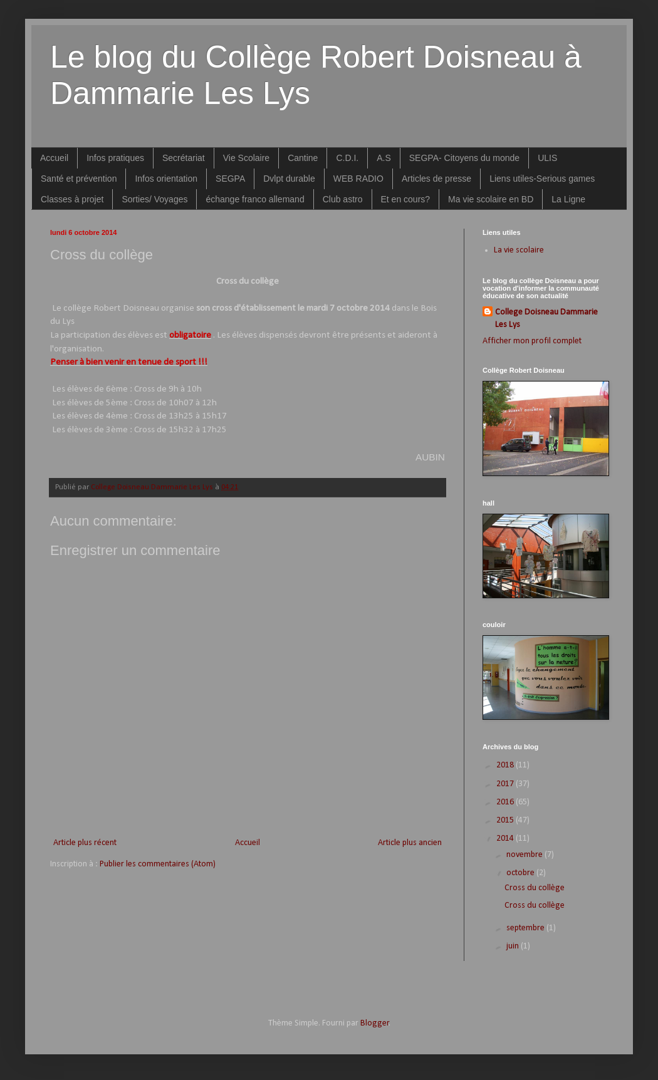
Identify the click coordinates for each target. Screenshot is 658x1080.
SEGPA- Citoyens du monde (464, 158)
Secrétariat (183, 158)
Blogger (374, 1023)
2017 (506, 784)
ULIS (547, 158)
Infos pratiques (115, 158)
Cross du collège (534, 888)
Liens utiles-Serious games (542, 179)
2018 (506, 765)
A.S (384, 158)
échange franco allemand (255, 199)
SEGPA (230, 179)
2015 (506, 820)
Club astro (343, 199)
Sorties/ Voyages (154, 199)
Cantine (303, 158)
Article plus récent (85, 843)
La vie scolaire (519, 250)
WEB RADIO (358, 179)
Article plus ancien (410, 843)
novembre (525, 854)
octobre (521, 873)
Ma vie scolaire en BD (490, 199)
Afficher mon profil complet (532, 341)
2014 (506, 838)
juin (513, 946)
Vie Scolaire (246, 158)
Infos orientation (166, 179)
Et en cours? (406, 199)
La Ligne (568, 199)
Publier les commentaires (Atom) (158, 864)
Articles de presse (436, 179)
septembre (526, 928)
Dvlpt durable (289, 179)
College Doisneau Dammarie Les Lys (546, 319)
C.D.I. (347, 158)
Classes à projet (72, 199)
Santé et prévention (79, 179)
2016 (506, 802)
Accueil (54, 158)
